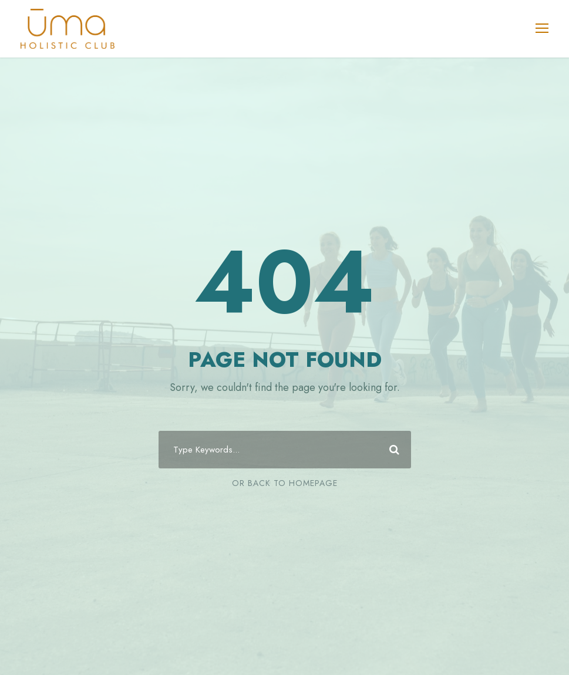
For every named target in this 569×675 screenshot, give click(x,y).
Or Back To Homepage (285, 483)
